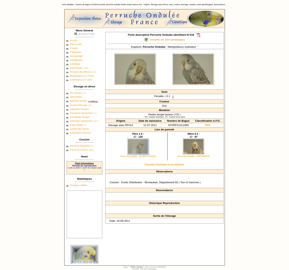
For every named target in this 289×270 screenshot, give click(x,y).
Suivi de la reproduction (83, 113)
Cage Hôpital (78, 125)
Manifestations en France (82, 76)
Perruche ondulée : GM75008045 (194, 156)
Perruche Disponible (82, 146)
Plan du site (75, 44)
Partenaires (75, 52)
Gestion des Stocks (79, 129)
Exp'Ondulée (79, 68)
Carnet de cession (82, 150)
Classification (76, 60)
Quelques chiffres (78, 185)
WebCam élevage (78, 101)
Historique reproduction (84, 121)
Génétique (75, 64)
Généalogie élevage (79, 117)
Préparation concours (80, 133)
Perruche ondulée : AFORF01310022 (138, 156)
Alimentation (76, 97)
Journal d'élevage (81, 105)
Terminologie (76, 56)
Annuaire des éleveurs (83, 72)
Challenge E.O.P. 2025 (81, 79)
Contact (74, 48)
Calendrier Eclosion (79, 109)
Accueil (73, 40)
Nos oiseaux (78, 93)
